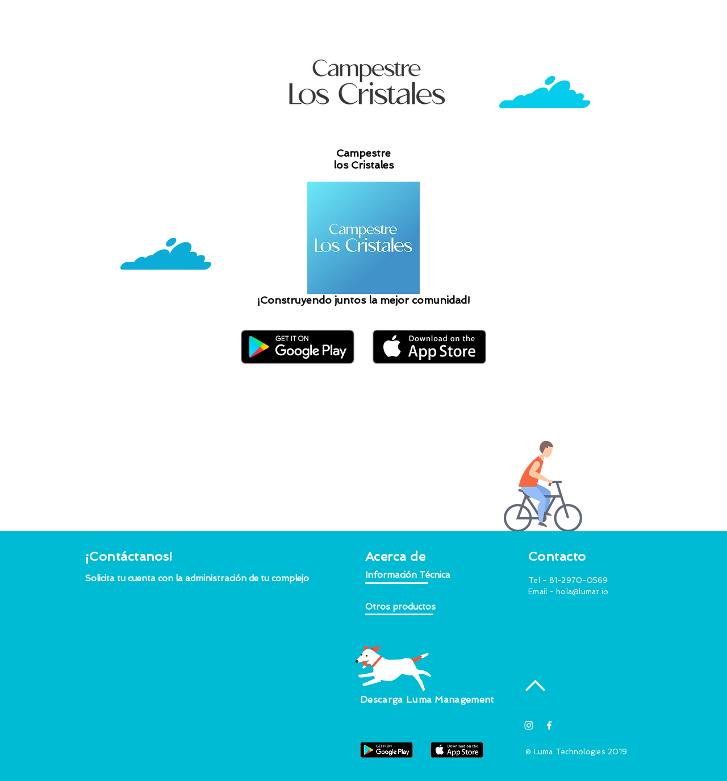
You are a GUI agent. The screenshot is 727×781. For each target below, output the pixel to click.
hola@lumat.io (582, 591)
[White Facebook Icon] (549, 725)
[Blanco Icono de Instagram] (528, 725)
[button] (197, 578)
